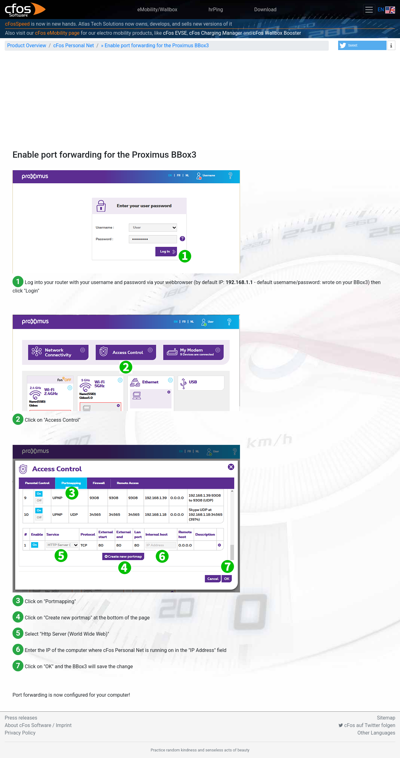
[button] (362, 45)
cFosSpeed (17, 24)
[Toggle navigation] (369, 9)
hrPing (215, 10)
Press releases (21, 718)
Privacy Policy (20, 733)
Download (265, 10)
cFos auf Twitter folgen (366, 725)
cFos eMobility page (57, 33)
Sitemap (386, 718)
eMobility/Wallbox (157, 10)
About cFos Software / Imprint (38, 725)
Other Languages (376, 733)
